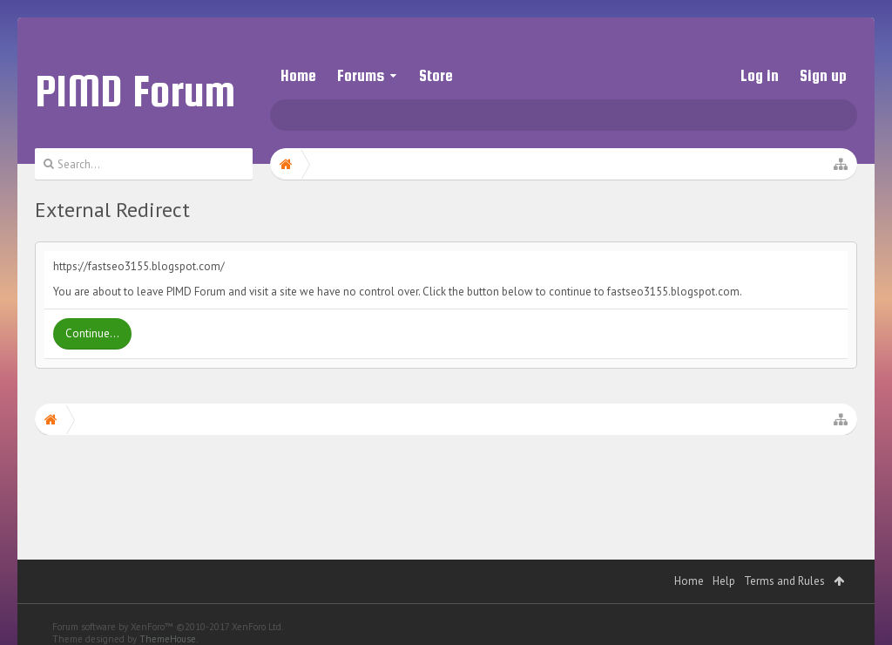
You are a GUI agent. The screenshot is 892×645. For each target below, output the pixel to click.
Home (298, 75)
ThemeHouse (167, 621)
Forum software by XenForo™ (167, 609)
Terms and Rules (784, 563)
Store (436, 75)
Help (724, 563)
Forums (360, 75)
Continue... (92, 333)
